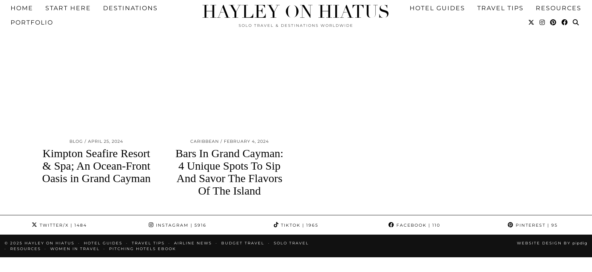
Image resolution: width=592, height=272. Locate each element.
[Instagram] (543, 10)
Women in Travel (75, 216)
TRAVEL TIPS (148, 210)
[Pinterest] (553, 10)
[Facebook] (564, 10)
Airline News (193, 210)
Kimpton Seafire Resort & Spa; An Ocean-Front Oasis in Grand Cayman (96, 133)
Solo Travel (291, 210)
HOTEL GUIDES (103, 210)
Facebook (414, 192)
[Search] (576, 10)
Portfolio (32, 10)
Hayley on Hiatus (296, 12)
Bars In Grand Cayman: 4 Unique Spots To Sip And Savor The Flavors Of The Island (230, 139)
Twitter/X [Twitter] (59, 192)
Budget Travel (242, 210)
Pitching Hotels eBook (142, 216)
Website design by (552, 210)
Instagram (178, 192)
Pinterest (533, 192)
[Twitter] (531, 10)
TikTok (296, 192)
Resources (25, 216)
